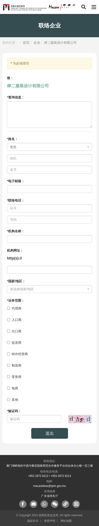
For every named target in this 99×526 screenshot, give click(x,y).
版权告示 (32, 521)
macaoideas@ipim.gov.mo (49, 486)
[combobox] (49, 147)
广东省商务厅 (49, 496)
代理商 (14, 308)
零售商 (14, 377)
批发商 (14, 342)
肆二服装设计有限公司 (60, 42)
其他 (12, 399)
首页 (26, 42)
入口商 (14, 320)
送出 (49, 433)
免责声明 (49, 521)
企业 (37, 42)
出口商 (14, 331)
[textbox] (48, 289)
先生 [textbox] (13, 147)
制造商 (14, 365)
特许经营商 (17, 354)
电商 (12, 388)
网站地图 (66, 521)
